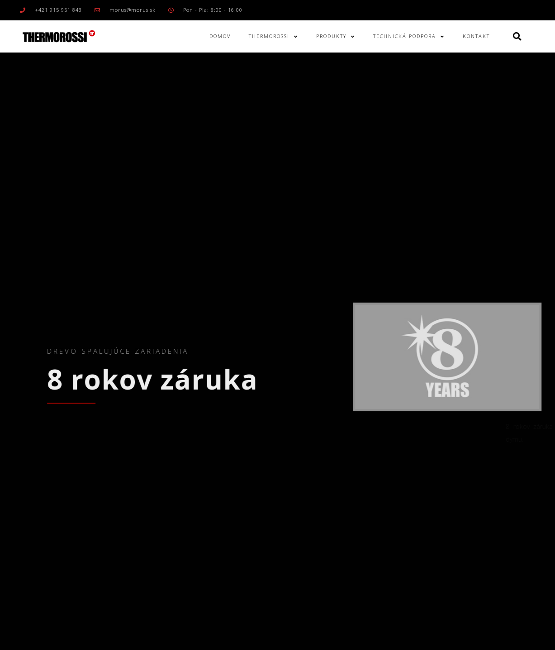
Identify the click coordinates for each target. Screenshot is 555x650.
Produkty (335, 36)
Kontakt (476, 36)
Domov (220, 36)
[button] (517, 36)
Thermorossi (273, 36)
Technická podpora (409, 36)
